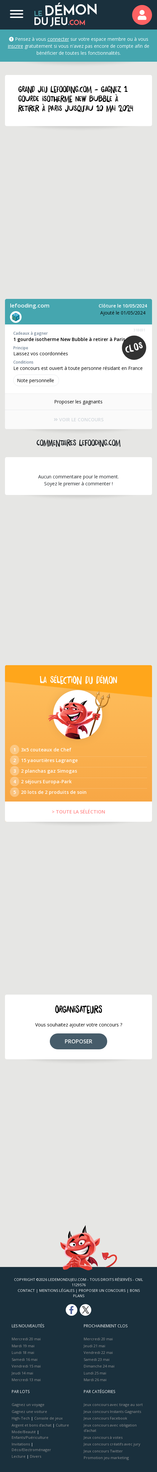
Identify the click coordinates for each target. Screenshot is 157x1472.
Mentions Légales (56, 1290)
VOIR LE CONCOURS (79, 419)
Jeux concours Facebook (105, 1418)
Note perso (36, 380)
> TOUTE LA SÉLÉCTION (78, 811)
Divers (35, 1456)
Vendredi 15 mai (26, 1366)
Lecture (19, 1456)
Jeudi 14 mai (22, 1372)
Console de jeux (48, 1418)
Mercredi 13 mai (26, 1379)
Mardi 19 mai (23, 1345)
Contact (26, 1290)
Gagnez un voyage (28, 1404)
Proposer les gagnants (78, 401)
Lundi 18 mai (23, 1352)
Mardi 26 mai (95, 1379)
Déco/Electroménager (31, 1449)
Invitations (21, 1443)
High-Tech (21, 1418)
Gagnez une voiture (29, 1411)
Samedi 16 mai (25, 1359)
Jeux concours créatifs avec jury (112, 1443)
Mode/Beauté (24, 1431)
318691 (139, 329)
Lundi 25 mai (95, 1372)
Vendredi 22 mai (98, 1352)
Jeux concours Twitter (103, 1450)
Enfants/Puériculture (30, 1437)
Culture (62, 1425)
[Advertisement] (78, 212)
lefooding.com (29, 305)
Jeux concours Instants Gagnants (112, 1411)
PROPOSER (78, 1041)
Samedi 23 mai (97, 1359)
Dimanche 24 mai (99, 1366)
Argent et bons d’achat (31, 1425)
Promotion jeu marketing (106, 1457)
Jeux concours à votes (103, 1437)
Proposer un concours (102, 1290)
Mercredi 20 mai (26, 1338)
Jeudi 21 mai (94, 1345)
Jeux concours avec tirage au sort (113, 1404)
